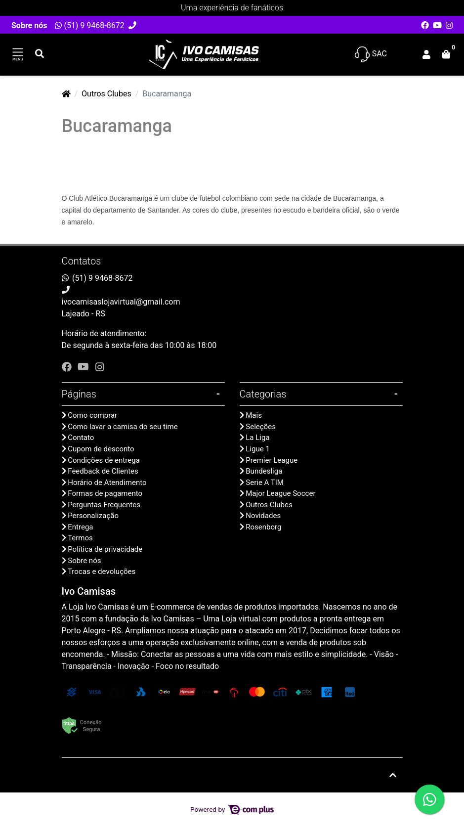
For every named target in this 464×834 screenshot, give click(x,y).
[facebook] (68, 367)
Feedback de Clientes (103, 471)
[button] (426, 54)
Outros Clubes (106, 93)
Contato (81, 437)
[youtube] (84, 367)
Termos (80, 537)
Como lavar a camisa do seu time (122, 426)
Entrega (80, 527)
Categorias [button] (263, 394)
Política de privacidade (105, 549)
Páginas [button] (79, 394)
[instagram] (99, 367)
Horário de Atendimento (107, 482)
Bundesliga (264, 471)
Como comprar (92, 415)
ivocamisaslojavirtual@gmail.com (121, 302)
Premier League (271, 460)
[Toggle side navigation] (18, 54)
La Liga (257, 437)
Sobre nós (29, 25)
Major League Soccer (280, 493)
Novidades (263, 515)
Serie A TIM (265, 482)
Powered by (232, 809)
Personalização (93, 515)
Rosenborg (263, 527)
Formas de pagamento (105, 493)
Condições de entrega (104, 460)
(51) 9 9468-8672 (89, 25)
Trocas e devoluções (101, 571)
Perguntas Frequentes (104, 504)
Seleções (261, 426)
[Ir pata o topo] (393, 775)
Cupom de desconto (101, 448)
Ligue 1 (258, 448)
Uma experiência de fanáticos (232, 7)
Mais (254, 415)
